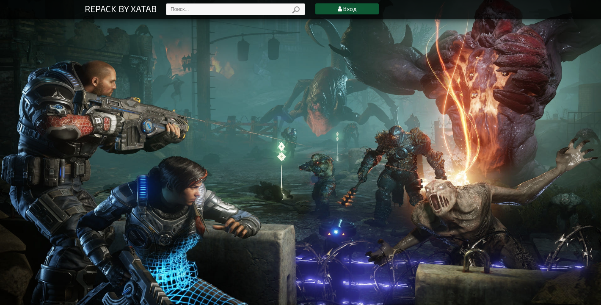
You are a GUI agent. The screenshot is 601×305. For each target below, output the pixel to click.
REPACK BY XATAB (121, 8)
